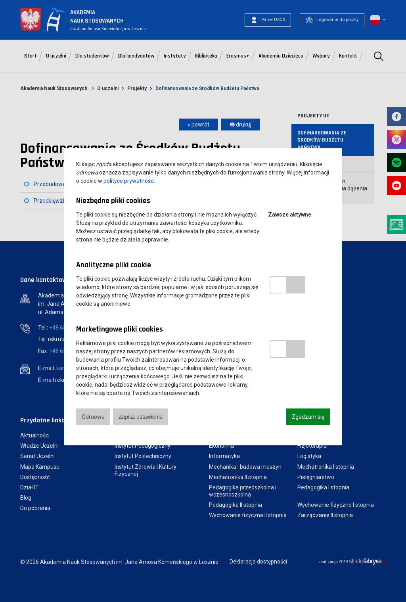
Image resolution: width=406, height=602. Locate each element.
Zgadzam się (308, 417)
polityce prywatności (129, 181)
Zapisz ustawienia (141, 417)
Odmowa (93, 417)
